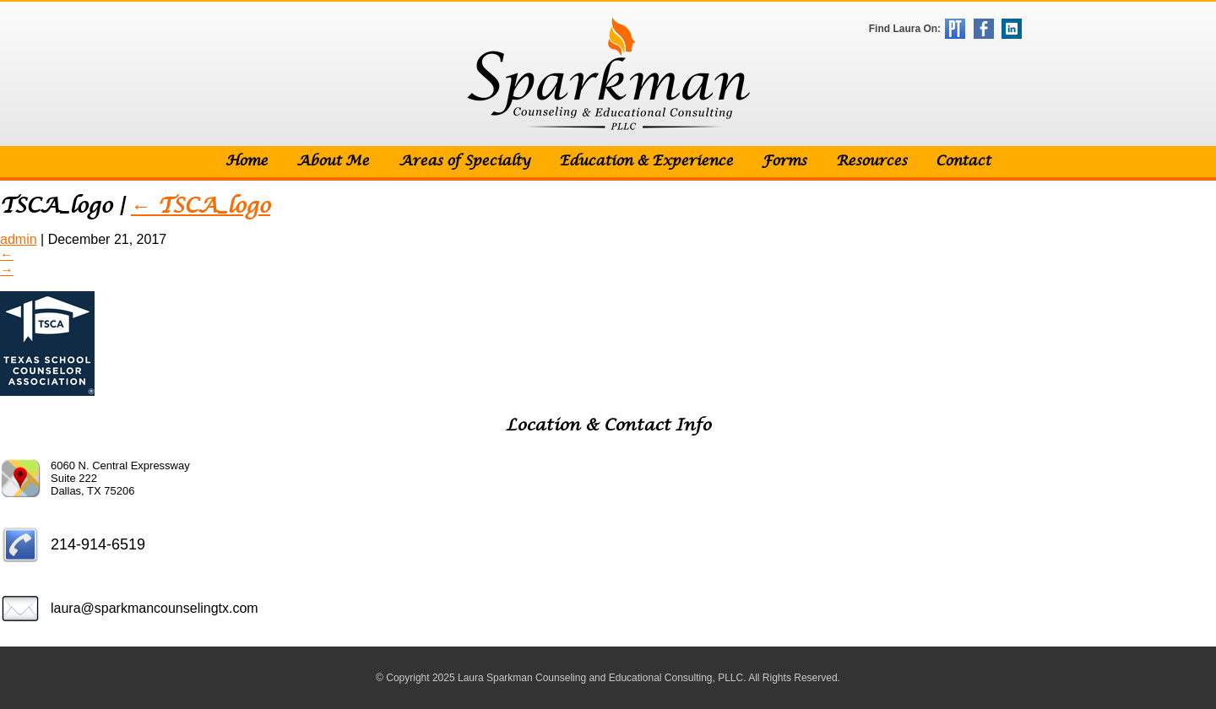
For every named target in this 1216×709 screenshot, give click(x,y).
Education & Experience (646, 161)
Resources (871, 161)
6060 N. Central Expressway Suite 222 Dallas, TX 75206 (120, 478)
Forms (784, 161)
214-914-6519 (98, 544)
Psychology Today (955, 29)
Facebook (984, 29)
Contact (963, 161)
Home (246, 161)
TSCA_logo (200, 206)
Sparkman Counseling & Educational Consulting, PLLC (608, 73)
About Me (332, 161)
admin (18, 239)
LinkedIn (1012, 29)
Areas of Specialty (464, 161)
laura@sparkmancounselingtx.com (154, 608)
